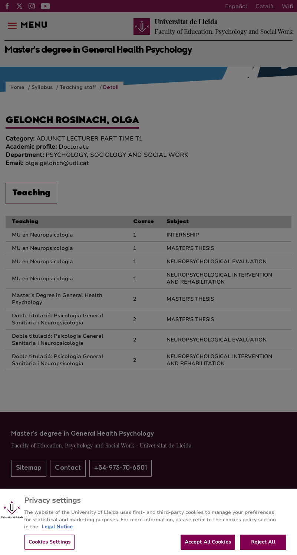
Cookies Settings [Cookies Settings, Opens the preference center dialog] (49, 544)
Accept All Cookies (208, 544)
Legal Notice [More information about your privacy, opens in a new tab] (57, 529)
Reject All (263, 544)
